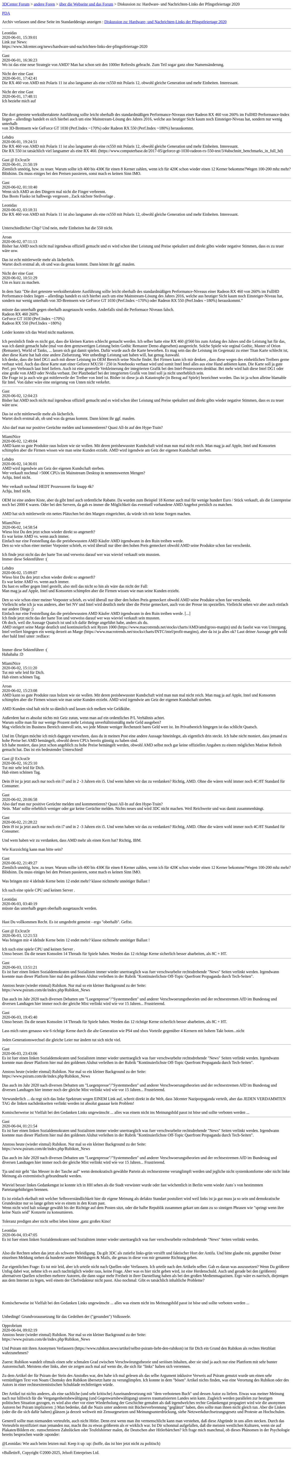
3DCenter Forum (16, 4)
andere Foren (44, 4)
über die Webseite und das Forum (86, 4)
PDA (6, 13)
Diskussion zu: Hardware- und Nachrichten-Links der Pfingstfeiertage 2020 (165, 22)
